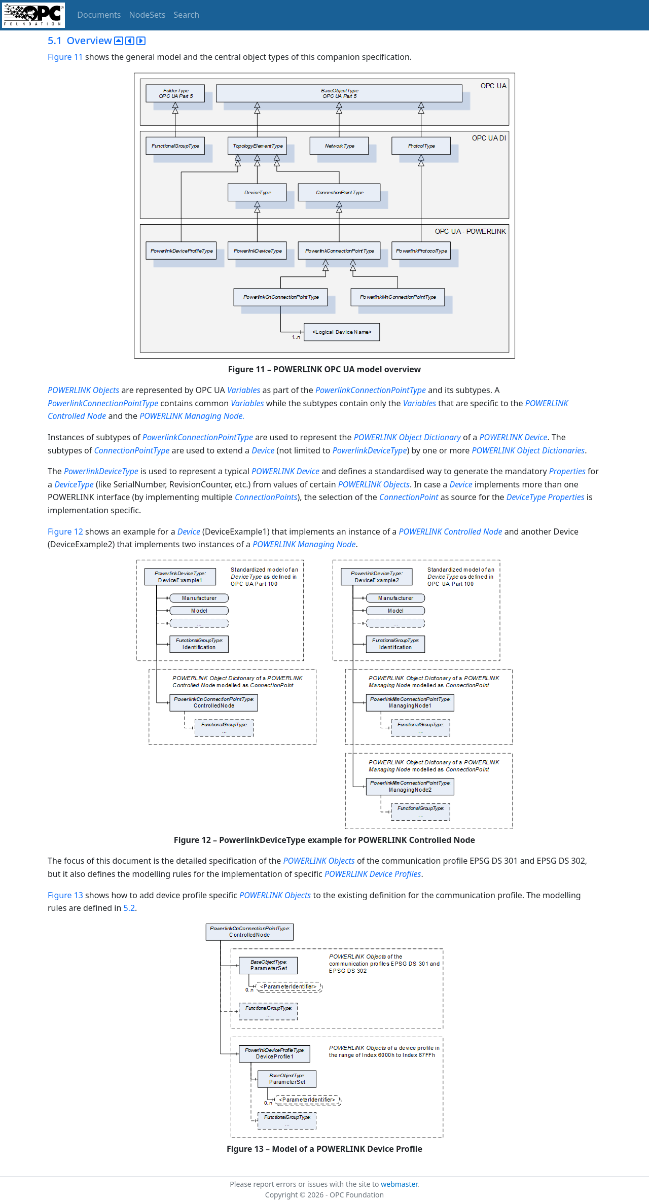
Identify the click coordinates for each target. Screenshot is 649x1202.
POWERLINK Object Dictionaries (528, 450)
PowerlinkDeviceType (370, 450)
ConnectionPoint (409, 497)
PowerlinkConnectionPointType (370, 390)
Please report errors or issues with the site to (305, 1184)
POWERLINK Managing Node (304, 544)
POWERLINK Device (513, 437)
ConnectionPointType (131, 450)
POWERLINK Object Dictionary (407, 437)
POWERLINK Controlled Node (450, 531)
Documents (99, 14)
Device (262, 450)
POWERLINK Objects (83, 390)
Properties (567, 471)
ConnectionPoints (266, 497)
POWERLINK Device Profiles (372, 873)
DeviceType (74, 484)
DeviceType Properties (546, 497)
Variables (243, 390)
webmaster (399, 1184)
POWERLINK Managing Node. (191, 415)
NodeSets (147, 14)
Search (187, 14)
